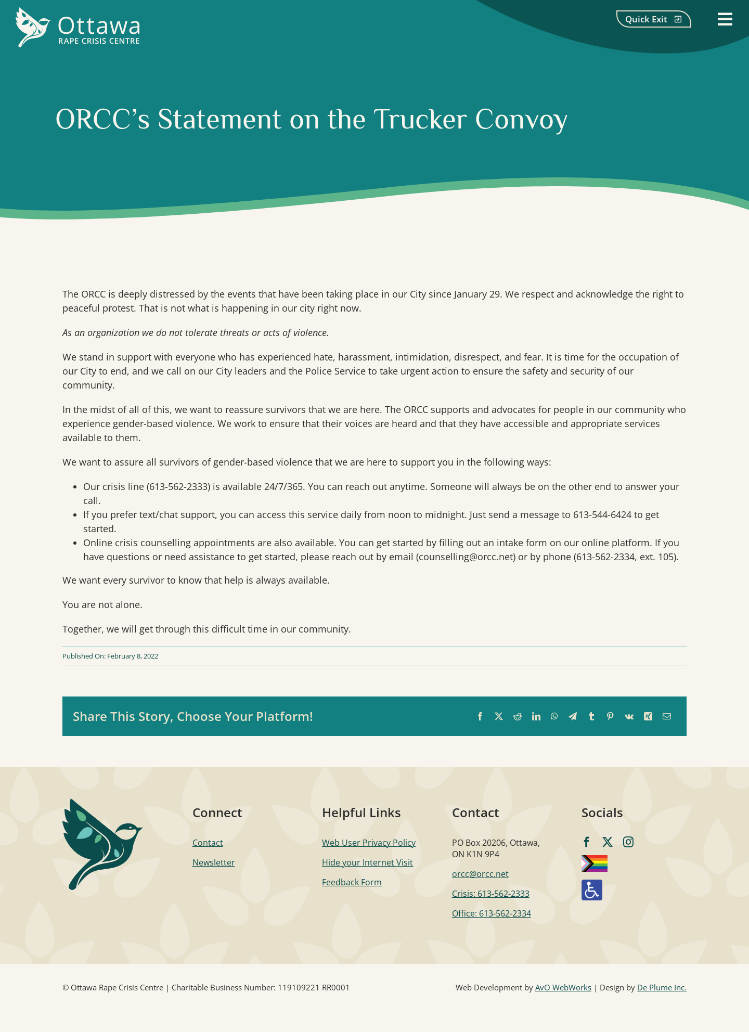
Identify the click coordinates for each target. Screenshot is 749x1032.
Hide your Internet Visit (367, 862)
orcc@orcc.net (480, 874)
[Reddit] (517, 717)
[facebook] (587, 842)
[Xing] (648, 717)
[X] (498, 717)
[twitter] (607, 842)
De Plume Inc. (662, 987)
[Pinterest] (610, 717)
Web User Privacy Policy (369, 842)
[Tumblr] (591, 717)
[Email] (666, 717)
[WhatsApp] (554, 717)
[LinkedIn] (536, 717)
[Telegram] (572, 717)
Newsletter (213, 862)
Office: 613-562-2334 (491, 913)
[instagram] (628, 842)
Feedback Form (352, 882)
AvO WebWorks (563, 987)
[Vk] (629, 717)
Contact (207, 842)
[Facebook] (480, 717)
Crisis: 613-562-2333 (491, 893)
